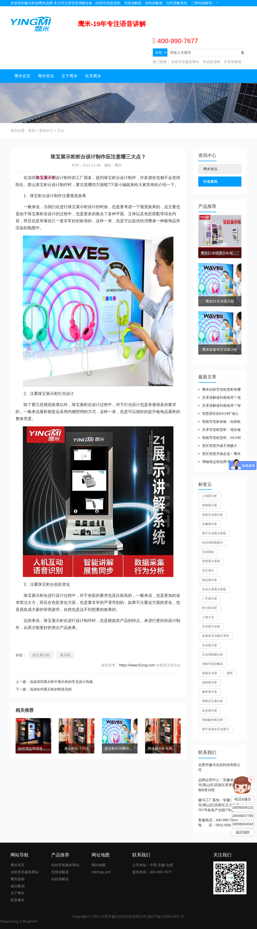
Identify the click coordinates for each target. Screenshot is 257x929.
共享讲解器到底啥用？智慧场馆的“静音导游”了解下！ (219, 405)
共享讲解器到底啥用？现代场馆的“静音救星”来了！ (219, 397)
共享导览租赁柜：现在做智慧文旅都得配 (219, 430)
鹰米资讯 (46, 76)
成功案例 (18, 886)
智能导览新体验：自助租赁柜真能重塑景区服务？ (219, 422)
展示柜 (65, 655)
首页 (31, 131)
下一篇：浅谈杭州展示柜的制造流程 (44, 689)
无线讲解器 (60, 872)
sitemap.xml (101, 872)
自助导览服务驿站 (185, 62)
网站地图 (239, 9)
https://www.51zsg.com (137, 665)
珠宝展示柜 (41, 655)
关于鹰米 (69, 76)
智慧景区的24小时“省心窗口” (218, 414)
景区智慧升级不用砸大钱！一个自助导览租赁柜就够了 (219, 446)
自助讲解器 (60, 879)
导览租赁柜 (211, 62)
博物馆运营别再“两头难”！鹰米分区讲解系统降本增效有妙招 (218, 462)
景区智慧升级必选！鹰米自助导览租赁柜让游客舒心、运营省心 (219, 454)
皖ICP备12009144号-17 (166, 916)
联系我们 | (224, 9)
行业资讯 (210, 182)
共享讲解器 (232, 62)
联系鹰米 (93, 76)
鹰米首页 (22, 76)
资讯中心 (46, 131)
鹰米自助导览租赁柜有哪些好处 (219, 389)
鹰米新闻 (18, 879)
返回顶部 (243, 832)
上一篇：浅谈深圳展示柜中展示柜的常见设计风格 (54, 682)
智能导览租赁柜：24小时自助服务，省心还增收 (219, 438)
